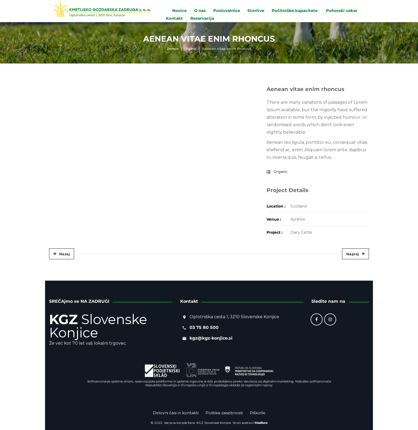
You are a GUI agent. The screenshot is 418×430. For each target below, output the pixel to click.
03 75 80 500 (204, 327)
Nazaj (61, 254)
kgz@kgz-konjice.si (211, 338)
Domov (173, 48)
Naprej (355, 254)
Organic (190, 48)
